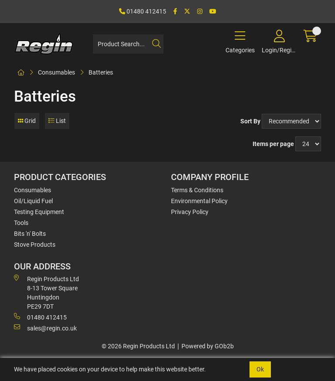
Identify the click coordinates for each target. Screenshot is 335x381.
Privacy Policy (190, 211)
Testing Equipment (39, 211)
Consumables (56, 72)
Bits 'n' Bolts (30, 233)
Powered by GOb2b (207, 346)
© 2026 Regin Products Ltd (138, 346)
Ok (260, 369)
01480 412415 (142, 11)
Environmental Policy (199, 200)
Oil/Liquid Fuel (33, 200)
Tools (21, 222)
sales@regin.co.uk (45, 328)
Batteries (101, 72)
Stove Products (34, 244)
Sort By (250, 121)
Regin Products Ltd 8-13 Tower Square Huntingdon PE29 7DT (46, 292)
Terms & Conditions (197, 190)
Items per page (273, 143)
